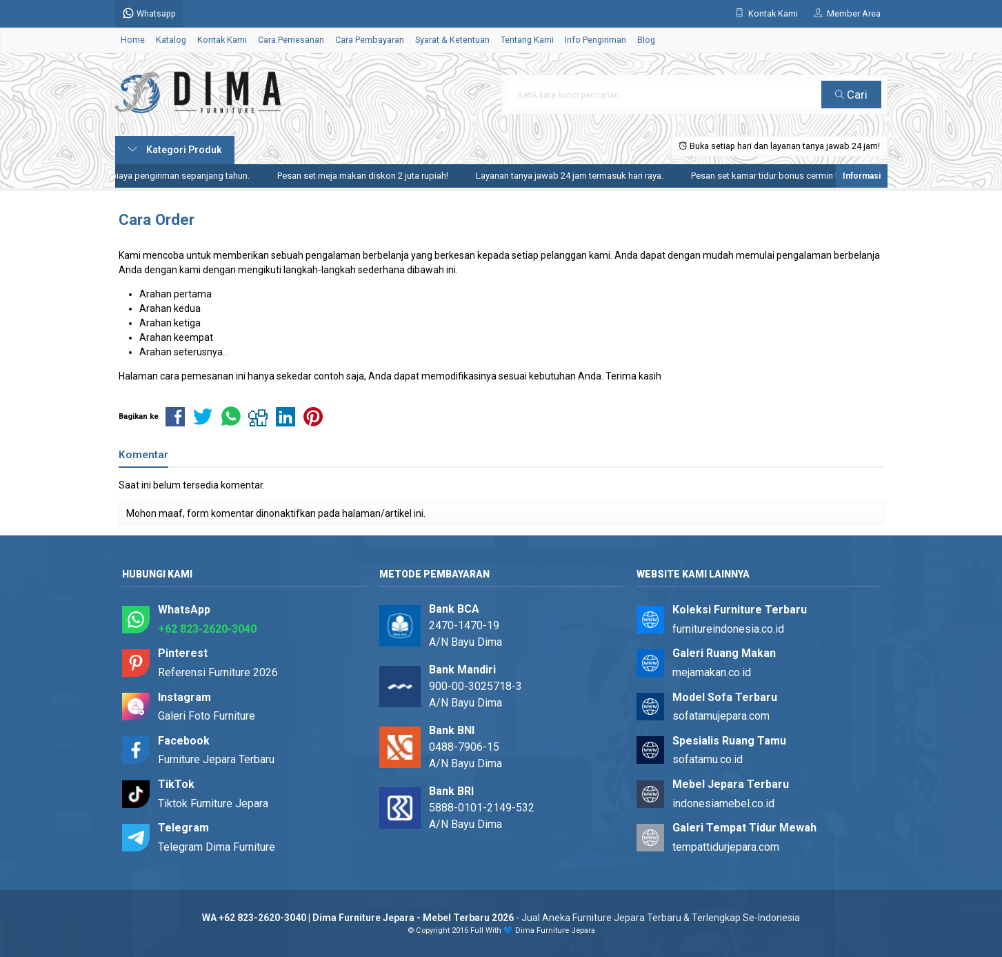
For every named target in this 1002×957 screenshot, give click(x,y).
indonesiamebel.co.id (723, 803)
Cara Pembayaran (369, 39)
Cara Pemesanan (291, 39)
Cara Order (156, 219)
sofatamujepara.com (721, 715)
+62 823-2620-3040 (207, 628)
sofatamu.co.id (707, 759)
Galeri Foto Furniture (206, 715)
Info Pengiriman (595, 39)
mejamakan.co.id (711, 672)
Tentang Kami (527, 39)
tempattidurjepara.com (725, 847)
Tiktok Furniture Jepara (213, 803)
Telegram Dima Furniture (216, 847)
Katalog (171, 39)
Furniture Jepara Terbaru (216, 759)
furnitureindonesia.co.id (728, 628)
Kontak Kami (222, 39)
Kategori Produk (175, 149)
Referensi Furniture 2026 (218, 672)
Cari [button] (851, 94)
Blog (646, 39)
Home (133, 39)
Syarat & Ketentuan (452, 39)
